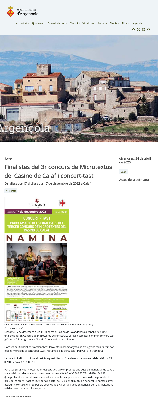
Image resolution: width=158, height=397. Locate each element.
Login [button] (123, 171)
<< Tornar (11, 190)
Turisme (102, 23)
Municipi (75, 23)
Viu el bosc (88, 23)
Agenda (137, 23)
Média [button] (113, 23)
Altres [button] (125, 23)
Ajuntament (38, 23)
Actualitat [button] (21, 23)
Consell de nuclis (57, 23)
